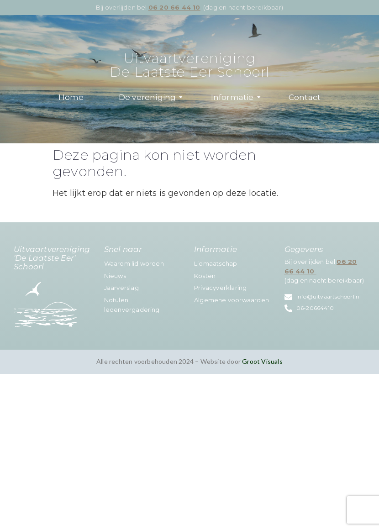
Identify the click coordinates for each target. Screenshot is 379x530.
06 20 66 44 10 (174, 7)
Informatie (236, 97)
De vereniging (151, 97)
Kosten (205, 275)
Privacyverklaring (220, 287)
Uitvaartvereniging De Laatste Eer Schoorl (189, 65)
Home (71, 97)
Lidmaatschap (215, 263)
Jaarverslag (121, 287)
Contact (305, 97)
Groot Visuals (262, 361)
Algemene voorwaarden (231, 300)
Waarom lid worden (134, 263)
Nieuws (115, 275)
